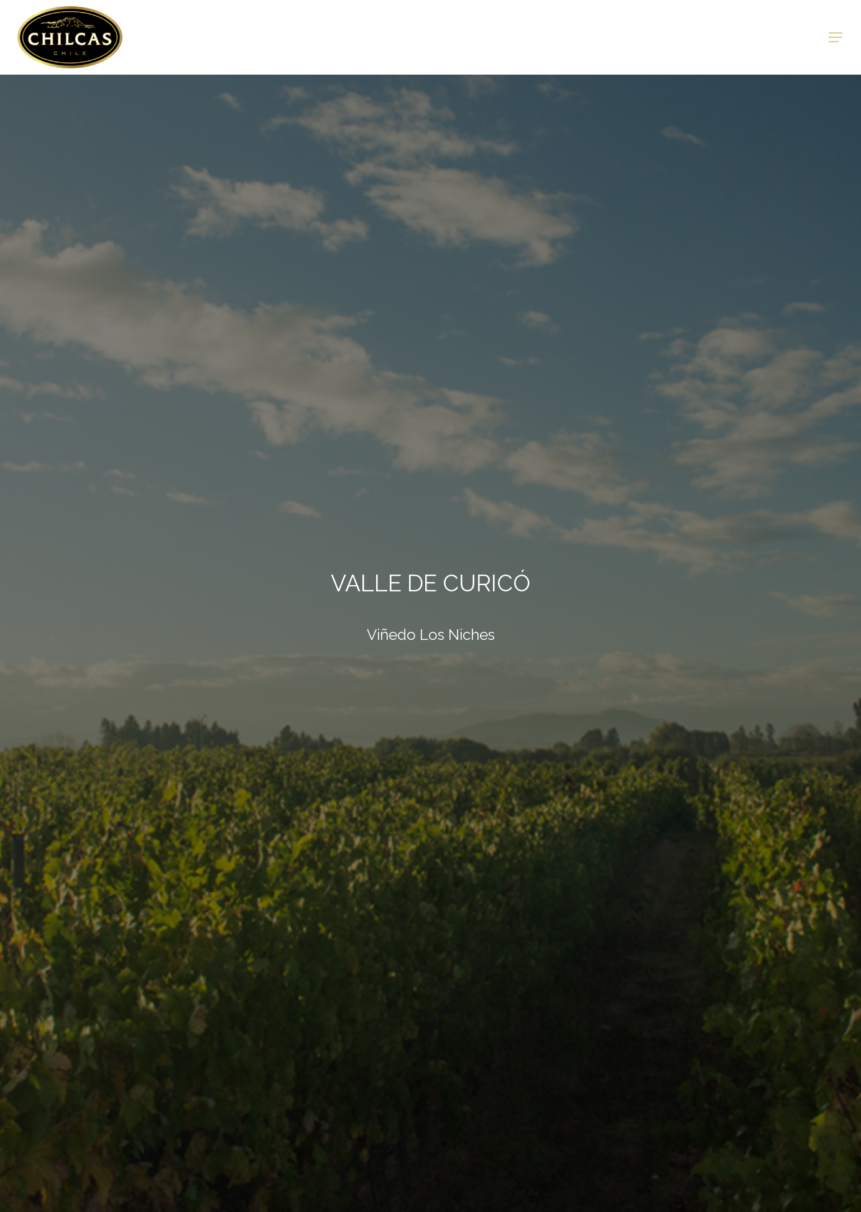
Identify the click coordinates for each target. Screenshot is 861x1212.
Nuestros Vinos (300, 37)
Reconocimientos (466, 37)
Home (228, 37)
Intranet (696, 37)
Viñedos (380, 37)
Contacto (628, 37)
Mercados (557, 37)
